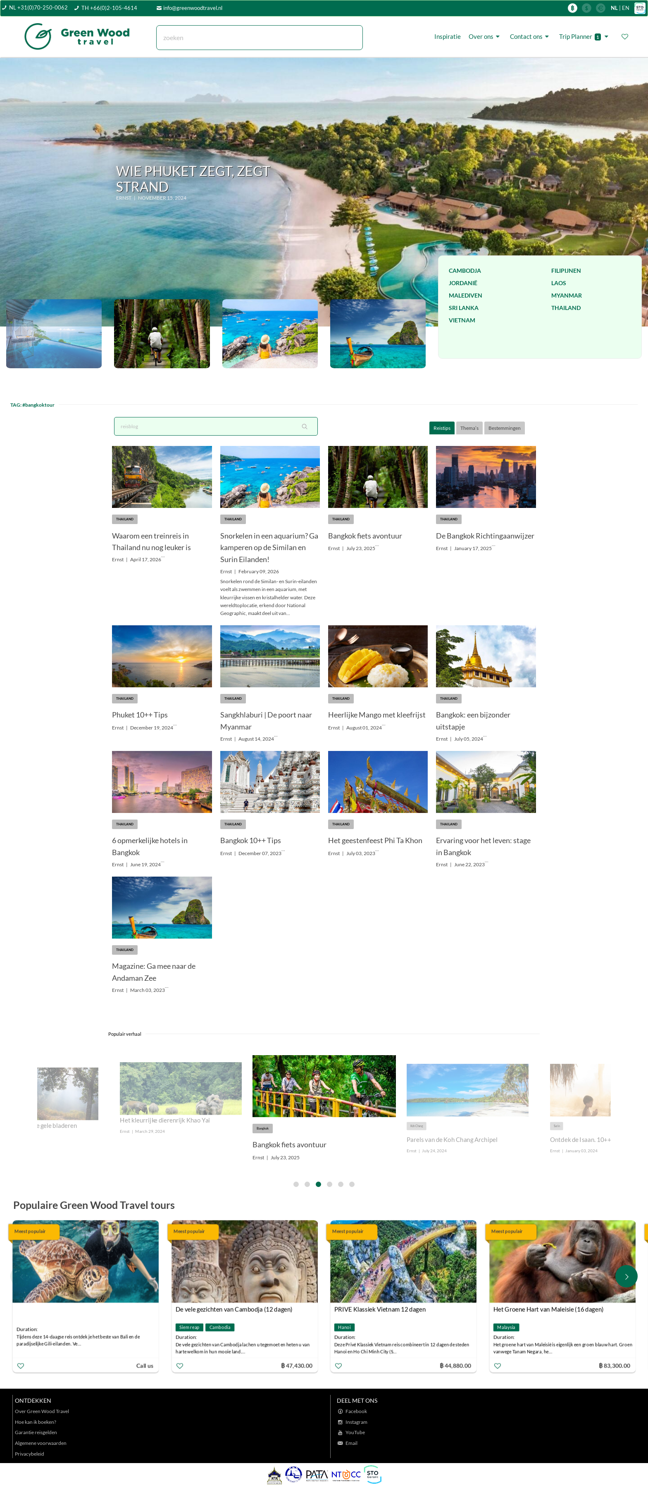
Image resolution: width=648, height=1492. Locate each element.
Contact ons (530, 36)
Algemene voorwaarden (41, 1443)
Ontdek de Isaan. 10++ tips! (587, 1140)
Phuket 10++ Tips (140, 714)
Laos (558, 282)
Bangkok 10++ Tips (250, 840)
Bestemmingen (504, 428)
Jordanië (463, 282)
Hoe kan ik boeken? (35, 1422)
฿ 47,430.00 (298, 1364)
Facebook (356, 1411)
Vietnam (462, 320)
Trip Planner (585, 37)
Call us (146, 1364)
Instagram (356, 1422)
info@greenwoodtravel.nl (192, 8)
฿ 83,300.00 (616, 1364)
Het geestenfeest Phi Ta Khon (375, 840)
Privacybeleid (29, 1454)
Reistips (442, 428)
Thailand (566, 307)
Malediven (465, 295)
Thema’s (469, 428)
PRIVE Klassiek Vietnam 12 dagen (382, 1309)
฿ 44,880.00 (457, 1364)
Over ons (485, 36)
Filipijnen (566, 270)
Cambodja (465, 270)
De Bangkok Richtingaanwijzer (485, 535)
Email (351, 1443)
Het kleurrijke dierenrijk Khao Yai (165, 1120)
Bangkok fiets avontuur (365, 535)
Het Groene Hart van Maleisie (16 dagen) (550, 1309)
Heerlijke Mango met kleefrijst (377, 714)
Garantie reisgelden (36, 1432)
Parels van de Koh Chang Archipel (452, 1140)
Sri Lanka (464, 307)
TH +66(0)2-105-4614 (109, 8)
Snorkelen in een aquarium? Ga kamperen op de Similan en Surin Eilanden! (269, 547)
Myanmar (566, 295)
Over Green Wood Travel (42, 1411)
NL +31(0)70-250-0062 (38, 7)
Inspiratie (447, 36)
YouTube (355, 1432)
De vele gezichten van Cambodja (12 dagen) (235, 1309)
